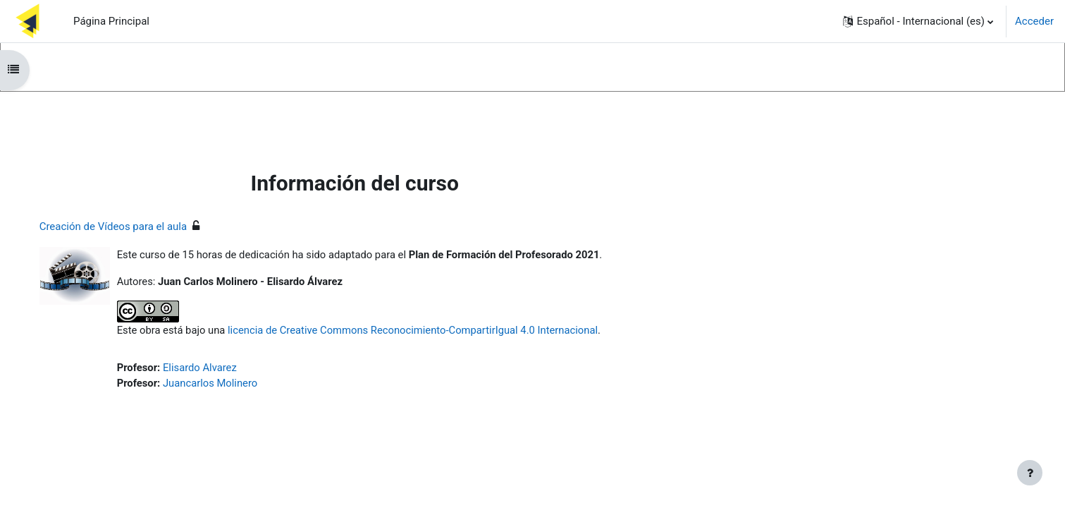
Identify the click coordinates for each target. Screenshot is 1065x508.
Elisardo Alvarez (215, 368)
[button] (918, 21)
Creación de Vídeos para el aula (128, 226)
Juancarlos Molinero (225, 384)
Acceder (1034, 21)
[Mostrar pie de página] (1029, 472)
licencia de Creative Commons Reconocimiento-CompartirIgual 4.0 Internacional (432, 331)
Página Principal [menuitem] (111, 21)
